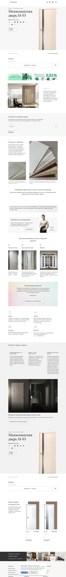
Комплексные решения (13, 574)
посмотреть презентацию (18, 421)
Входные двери (11, 568)
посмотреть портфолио (33, 301)
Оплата (36, 316)
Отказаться (33, 572)
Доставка (11, 330)
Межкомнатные (11, 572)
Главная (10, 8)
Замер (10, 316)
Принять (24, 572)
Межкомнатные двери (18, 8)
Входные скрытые (12, 570)
